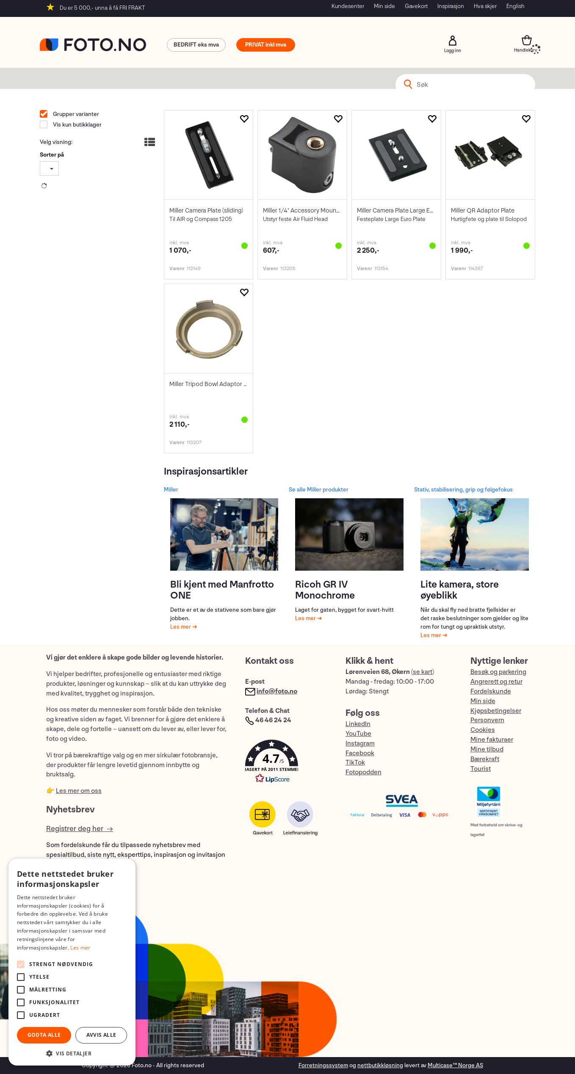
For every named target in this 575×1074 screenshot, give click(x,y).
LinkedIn (358, 724)
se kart (422, 672)
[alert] (71, 962)
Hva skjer (485, 6)
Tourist (480, 769)
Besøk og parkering (498, 672)
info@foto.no (277, 691)
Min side (384, 6)
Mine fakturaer (491, 740)
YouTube (358, 734)
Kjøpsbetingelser (495, 711)
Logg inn (452, 40)
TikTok (355, 763)
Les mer (181, 626)
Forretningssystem (323, 1065)
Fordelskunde (490, 691)
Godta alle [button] (44, 1034)
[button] (286, 763)
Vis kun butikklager (77, 124)
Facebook (360, 753)
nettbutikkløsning (380, 1065)
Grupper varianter (75, 114)
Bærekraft (484, 759)
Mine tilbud (486, 749)
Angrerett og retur (496, 682)
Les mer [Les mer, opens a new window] (80, 947)
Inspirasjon (450, 6)
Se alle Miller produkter (318, 489)
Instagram (360, 744)
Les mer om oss (79, 791)
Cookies (482, 730)
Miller (171, 489)
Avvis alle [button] (101, 1034)
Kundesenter (348, 6)
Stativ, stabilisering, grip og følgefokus (463, 489)
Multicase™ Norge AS (455, 1065)
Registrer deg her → (79, 828)
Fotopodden (363, 772)
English (515, 6)
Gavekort (416, 6)
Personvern (487, 720)
